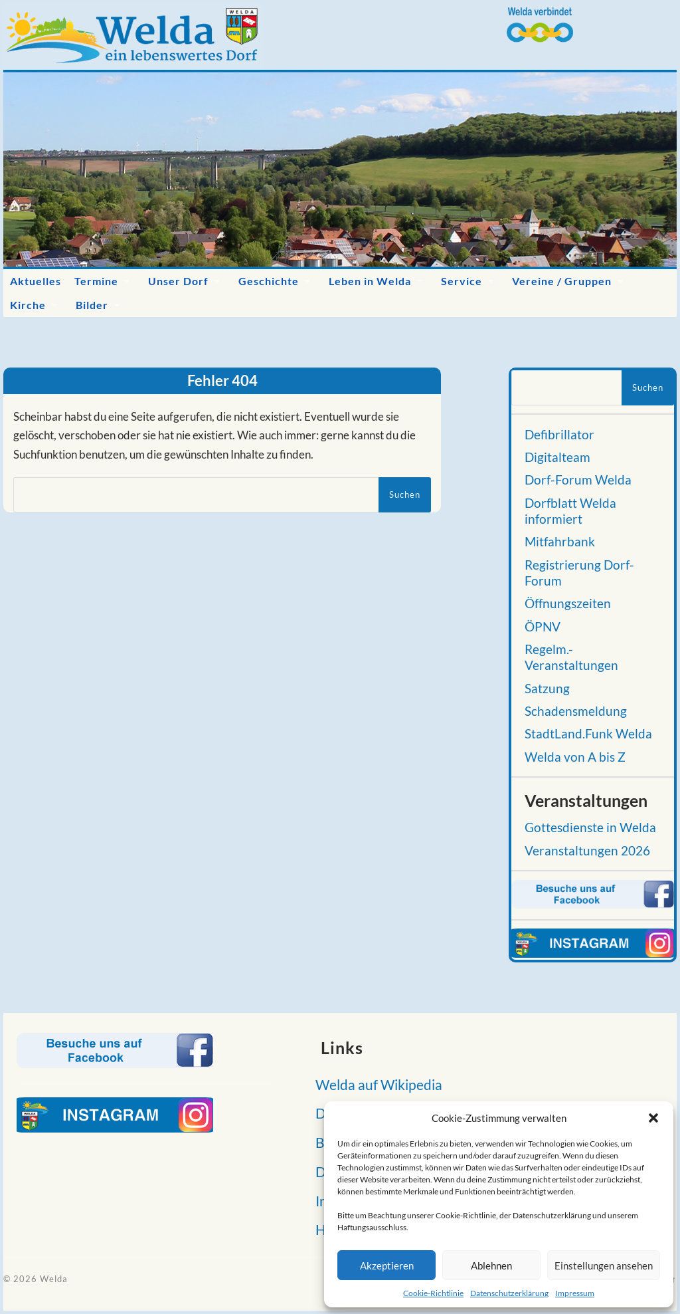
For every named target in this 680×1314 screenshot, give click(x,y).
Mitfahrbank (560, 541)
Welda (54, 1278)
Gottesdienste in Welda (590, 827)
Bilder (92, 304)
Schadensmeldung (576, 711)
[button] (653, 1118)
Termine (96, 280)
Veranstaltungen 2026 (587, 850)
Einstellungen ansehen (603, 1265)
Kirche (28, 304)
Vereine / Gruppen (562, 280)
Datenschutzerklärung (509, 1293)
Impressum (574, 1293)
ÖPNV (542, 626)
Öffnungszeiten (568, 603)
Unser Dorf (178, 280)
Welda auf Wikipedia (374, 1084)
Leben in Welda (370, 280)
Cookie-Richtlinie (433, 1293)
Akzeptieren (387, 1265)
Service (461, 280)
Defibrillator (559, 434)
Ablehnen (491, 1265)
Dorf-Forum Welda (578, 480)
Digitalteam (557, 457)
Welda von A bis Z (575, 757)
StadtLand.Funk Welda (588, 733)
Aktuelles (35, 280)
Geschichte (268, 280)
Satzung (547, 688)
